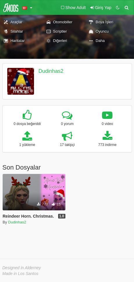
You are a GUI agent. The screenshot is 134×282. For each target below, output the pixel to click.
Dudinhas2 (50, 71)
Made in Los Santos (20, 273)
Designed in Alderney (21, 267)
